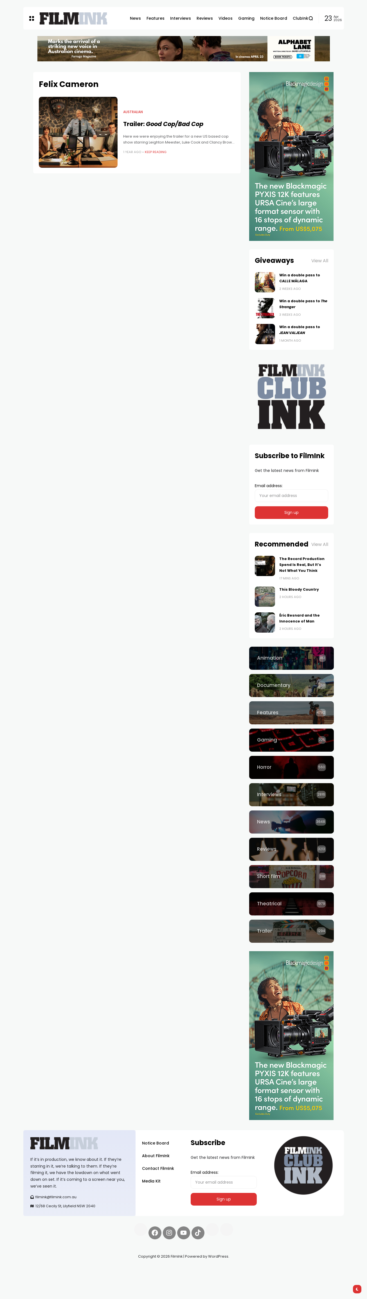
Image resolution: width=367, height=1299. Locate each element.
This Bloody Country (299, 589)
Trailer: (163, 124)
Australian (133, 112)
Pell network (69, 1270)
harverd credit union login (83, 1276)
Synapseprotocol (40, 1270)
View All (319, 260)
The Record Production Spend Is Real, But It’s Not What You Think (302, 564)
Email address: (291, 492)
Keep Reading (155, 152)
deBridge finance (40, 1276)
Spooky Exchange (99, 1270)
